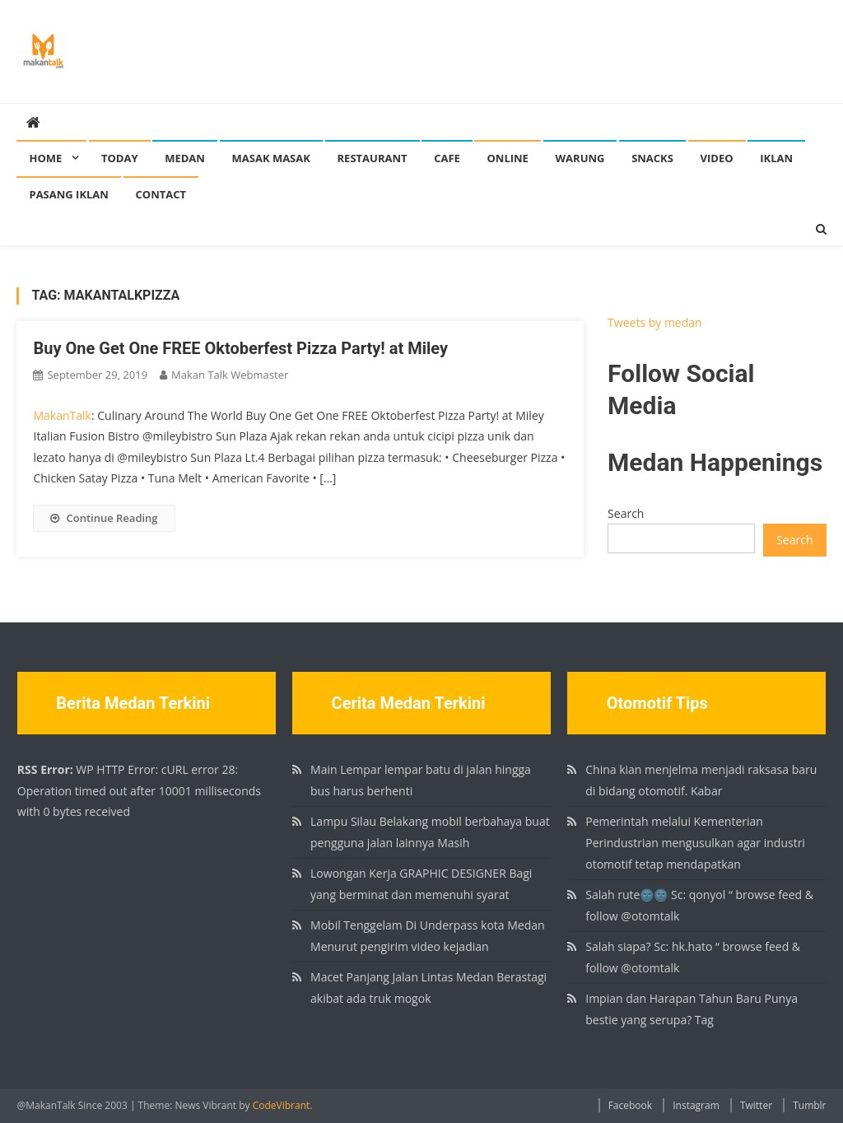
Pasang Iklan (68, 194)
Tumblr (809, 1105)
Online (507, 158)
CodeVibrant (281, 1105)
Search (626, 513)
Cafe (447, 158)
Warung (580, 158)
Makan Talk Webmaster (229, 374)
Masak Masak (271, 158)
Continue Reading (103, 517)
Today (119, 158)
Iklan (776, 158)
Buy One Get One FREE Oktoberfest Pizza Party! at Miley (240, 348)
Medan (185, 158)
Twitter (756, 1105)
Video (717, 158)
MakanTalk (62, 415)
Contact (161, 194)
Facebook (630, 1105)
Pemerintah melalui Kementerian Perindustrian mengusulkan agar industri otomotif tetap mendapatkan (695, 842)
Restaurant (373, 158)
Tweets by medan (655, 322)
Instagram (696, 1105)
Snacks (652, 158)
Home (45, 158)
